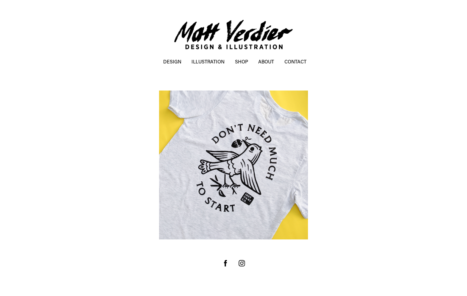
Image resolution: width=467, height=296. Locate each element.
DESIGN (172, 61)
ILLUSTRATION (208, 61)
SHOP (241, 61)
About (266, 61)
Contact (295, 61)
